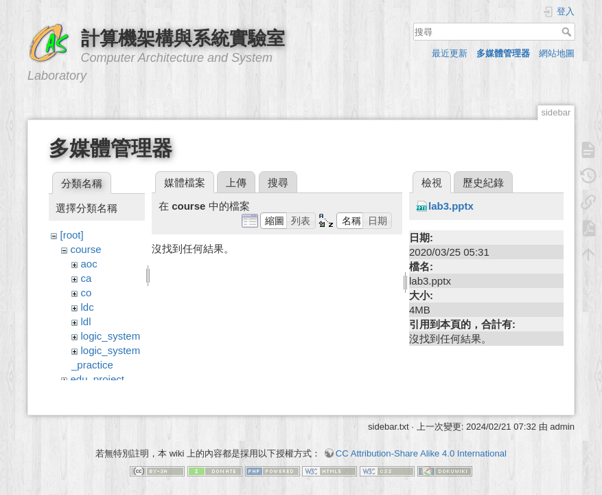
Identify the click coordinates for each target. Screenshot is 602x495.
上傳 (236, 182)
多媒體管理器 (503, 53)
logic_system (111, 336)
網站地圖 (557, 53)
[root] (72, 235)
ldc (87, 307)
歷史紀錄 (483, 182)
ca (86, 278)
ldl (86, 321)
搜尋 (568, 31)
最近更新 (449, 53)
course (86, 249)
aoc (89, 264)
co (86, 292)
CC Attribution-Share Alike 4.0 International (421, 446)
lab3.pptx (451, 206)
